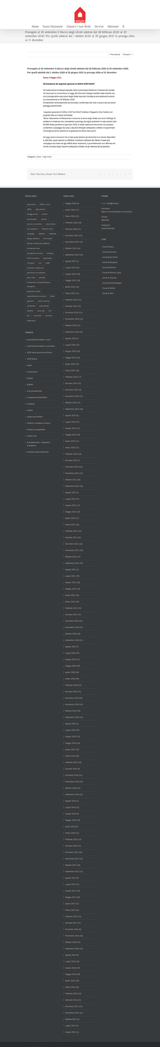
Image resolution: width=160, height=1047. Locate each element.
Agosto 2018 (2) (72, 801)
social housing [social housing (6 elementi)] (43, 301)
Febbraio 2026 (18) (73, 222)
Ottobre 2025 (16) (72, 248)
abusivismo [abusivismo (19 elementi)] (31, 204)
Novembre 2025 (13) (74, 242)
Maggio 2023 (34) (72, 434)
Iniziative (31, 404)
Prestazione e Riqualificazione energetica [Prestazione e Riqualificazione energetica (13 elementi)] (38, 284)
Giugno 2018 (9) (72, 813)
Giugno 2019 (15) (72, 736)
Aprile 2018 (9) (71, 826)
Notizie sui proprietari (36, 429)
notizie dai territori (34, 416)
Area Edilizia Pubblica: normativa (41, 346)
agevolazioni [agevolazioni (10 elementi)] (40, 209)
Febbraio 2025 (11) (73, 299)
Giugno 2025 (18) (72, 274)
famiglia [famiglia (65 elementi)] (50, 253)
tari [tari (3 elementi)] (50, 310)
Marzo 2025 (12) (72, 293)
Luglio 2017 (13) (72, 884)
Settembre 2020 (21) (74, 640)
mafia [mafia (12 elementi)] (47, 263)
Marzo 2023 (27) (72, 447)
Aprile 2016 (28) (72, 980)
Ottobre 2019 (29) (72, 710)
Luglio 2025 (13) (72, 267)
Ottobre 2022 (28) (72, 479)
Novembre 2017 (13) (74, 858)
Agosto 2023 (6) (72, 415)
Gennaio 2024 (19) (73, 383)
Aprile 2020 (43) (72, 672)
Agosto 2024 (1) (72, 338)
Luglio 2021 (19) (72, 576)
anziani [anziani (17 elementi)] (45, 214)
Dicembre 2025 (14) (73, 235)
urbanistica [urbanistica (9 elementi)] (31, 320)
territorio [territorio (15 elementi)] (48, 315)
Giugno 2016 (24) (72, 967)
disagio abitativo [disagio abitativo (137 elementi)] (33, 238)
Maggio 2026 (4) (72, 203)
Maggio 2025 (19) (72, 280)
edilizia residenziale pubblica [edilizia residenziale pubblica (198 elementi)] (38, 243)
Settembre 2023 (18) (74, 409)
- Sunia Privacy (107, 246)
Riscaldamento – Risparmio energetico (38, 444)
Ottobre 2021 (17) (72, 556)
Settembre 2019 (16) (74, 717)
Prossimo (127, 54)
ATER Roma (32, 359)
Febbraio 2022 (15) (73, 531)
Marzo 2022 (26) (72, 524)
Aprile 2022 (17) (72, 518)
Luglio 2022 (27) (72, 499)
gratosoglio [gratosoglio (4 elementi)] (47, 258)
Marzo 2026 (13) (72, 216)
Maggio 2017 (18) (72, 897)
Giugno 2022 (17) (72, 505)
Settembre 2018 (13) (74, 794)
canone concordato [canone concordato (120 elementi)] (34, 224)
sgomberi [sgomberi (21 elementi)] (30, 301)
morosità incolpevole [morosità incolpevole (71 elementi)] (35, 268)
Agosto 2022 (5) (72, 492)
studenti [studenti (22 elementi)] (30, 310)
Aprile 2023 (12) (72, 441)
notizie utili (32, 436)
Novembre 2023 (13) (74, 396)
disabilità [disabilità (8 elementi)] (52, 233)
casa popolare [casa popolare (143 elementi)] (32, 229)
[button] (123, 26)
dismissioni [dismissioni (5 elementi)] (48, 238)
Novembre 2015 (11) (74, 1012)
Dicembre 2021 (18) (73, 544)
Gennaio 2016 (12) (73, 1000)
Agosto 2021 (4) (72, 569)
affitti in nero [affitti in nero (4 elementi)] (45, 204)
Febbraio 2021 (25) (73, 608)
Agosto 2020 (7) (72, 646)
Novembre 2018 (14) (74, 781)
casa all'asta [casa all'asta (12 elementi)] (50, 224)
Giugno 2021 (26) (72, 582)
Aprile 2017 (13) (72, 903)
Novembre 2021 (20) (74, 550)
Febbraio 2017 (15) (73, 916)
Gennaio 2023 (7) (72, 460)
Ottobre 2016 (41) (72, 942)
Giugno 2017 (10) (72, 890)
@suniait (105, 220)
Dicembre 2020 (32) (73, 621)
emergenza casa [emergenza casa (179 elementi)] (33, 248)
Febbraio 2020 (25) (73, 685)
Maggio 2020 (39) (72, 666)
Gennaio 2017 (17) (73, 923)
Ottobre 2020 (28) (72, 633)
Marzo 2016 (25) (72, 987)
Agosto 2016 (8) (72, 955)
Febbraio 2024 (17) (73, 377)
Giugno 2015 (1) (72, 1032)
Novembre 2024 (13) (74, 319)
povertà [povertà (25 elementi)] (42, 277)
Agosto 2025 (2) (72, 261)
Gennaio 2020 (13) (73, 691)
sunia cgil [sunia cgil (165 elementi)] (41, 310)
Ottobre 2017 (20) (72, 865)
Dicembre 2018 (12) (73, 775)
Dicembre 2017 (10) (73, 852)
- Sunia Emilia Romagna (111, 283)
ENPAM (30, 384)
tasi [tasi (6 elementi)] (28, 315)
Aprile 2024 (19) (72, 364)
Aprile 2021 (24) (72, 595)
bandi (29, 365)
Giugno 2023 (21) (72, 428)
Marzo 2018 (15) (72, 833)
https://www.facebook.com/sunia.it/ (116, 211)
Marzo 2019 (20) (72, 756)
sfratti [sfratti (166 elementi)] (52, 296)
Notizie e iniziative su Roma (38, 423)
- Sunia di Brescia (108, 267)
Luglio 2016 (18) (72, 961)
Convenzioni (32, 371)
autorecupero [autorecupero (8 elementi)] (32, 219)
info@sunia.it (154, 3)
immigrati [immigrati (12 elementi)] (31, 263)
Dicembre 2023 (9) (73, 389)
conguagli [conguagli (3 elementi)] (31, 233)
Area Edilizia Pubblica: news (39, 339)
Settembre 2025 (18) (74, 254)
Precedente (115, 54)
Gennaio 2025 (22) (73, 306)
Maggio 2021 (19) (72, 588)
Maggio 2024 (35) (72, 357)
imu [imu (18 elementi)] (39, 263)
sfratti (49, 157)
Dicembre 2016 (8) (73, 929)
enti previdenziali (34, 391)
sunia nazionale (108, 228)
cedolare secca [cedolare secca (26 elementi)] (47, 229)
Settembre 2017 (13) (74, 871)
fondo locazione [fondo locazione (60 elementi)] (33, 258)
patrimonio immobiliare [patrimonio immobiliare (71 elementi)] (36, 272)
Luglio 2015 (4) (71, 1025)
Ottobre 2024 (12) (72, 325)
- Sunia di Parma (108, 288)
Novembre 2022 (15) (74, 473)
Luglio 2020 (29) (72, 653)
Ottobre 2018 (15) (72, 788)
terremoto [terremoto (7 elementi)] (37, 315)
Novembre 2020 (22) (74, 627)
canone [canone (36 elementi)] (44, 219)
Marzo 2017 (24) (72, 910)
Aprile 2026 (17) (72, 209)
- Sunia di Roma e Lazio (111, 272)
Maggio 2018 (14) (72, 820)
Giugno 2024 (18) (72, 351)
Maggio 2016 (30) (72, 974)
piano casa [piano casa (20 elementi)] (31, 277)
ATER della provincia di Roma (39, 352)
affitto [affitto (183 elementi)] (29, 209)
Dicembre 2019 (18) (73, 698)
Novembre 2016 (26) (74, 935)
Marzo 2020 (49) (72, 678)
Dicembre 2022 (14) (73, 466)
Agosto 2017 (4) (72, 878)
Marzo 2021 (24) (72, 601)
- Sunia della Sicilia (109, 257)
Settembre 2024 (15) (74, 332)
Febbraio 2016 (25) (73, 993)
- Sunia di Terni (107, 293)
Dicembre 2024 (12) (73, 312)
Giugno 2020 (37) (72, 659)
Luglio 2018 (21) (72, 807)
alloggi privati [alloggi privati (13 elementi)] (32, 214)
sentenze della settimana (37, 452)
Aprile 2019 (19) (72, 749)
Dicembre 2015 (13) (73, 1006)
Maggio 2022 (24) (72, 511)
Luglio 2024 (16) (72, 344)
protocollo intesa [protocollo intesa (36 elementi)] (33, 291)
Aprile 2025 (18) (72, 287)
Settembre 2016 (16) (74, 948)
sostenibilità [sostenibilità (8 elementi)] (44, 306)
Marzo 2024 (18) (72, 370)
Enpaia (30, 378)
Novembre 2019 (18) (74, 704)
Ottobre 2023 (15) (72, 402)
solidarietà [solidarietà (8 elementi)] (31, 306)
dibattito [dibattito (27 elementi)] (41, 233)
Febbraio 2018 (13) (73, 839)
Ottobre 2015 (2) (72, 1019)
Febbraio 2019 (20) (73, 762)
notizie (38, 157)
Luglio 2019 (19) (72, 730)
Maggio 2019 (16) (72, 743)
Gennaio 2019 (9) (72, 768)
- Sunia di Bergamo (109, 262)
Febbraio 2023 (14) (73, 454)
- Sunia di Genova (108, 252)
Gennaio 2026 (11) (73, 229)
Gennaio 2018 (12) (73, 845)
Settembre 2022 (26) (74, 486)
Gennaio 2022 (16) (73, 537)
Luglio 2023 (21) (72, 422)
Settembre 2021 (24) (74, 563)
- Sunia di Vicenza (108, 277)
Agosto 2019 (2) (72, 723)
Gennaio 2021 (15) (73, 614)
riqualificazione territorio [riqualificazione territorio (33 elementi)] (36, 296)
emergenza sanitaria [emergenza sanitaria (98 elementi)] (35, 253)
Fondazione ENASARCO (37, 397)
